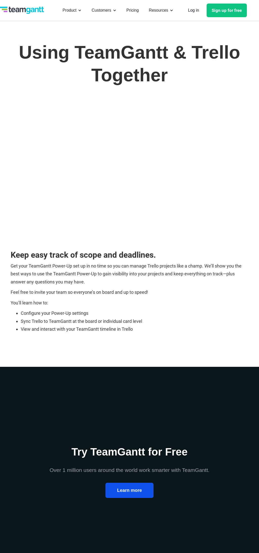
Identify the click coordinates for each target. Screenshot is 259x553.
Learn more (129, 490)
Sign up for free (227, 10)
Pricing (132, 10)
